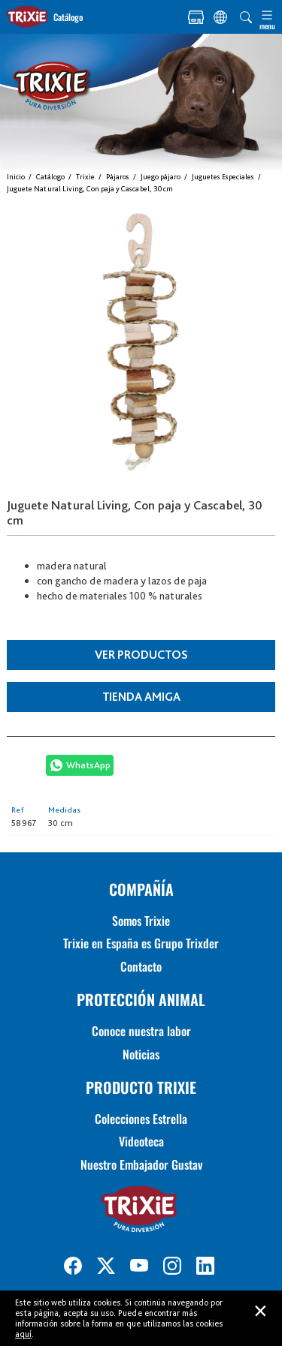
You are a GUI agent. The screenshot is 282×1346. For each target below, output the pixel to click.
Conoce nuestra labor (141, 1031)
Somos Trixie (141, 921)
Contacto (141, 966)
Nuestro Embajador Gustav (141, 1164)
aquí (23, 1334)
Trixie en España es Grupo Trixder (141, 943)
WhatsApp (88, 765)
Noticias (141, 1054)
